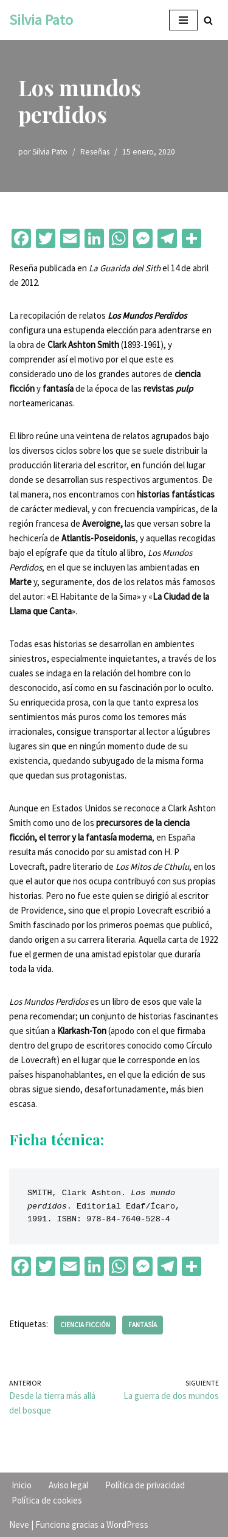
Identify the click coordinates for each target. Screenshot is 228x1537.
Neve (19, 1524)
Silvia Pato (49, 152)
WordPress (127, 1524)
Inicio (22, 1485)
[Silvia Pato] (41, 20)
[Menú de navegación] (183, 20)
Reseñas (94, 152)
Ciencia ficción (85, 1324)
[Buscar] (208, 20)
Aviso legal (68, 1485)
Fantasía (142, 1324)
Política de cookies (47, 1500)
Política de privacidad (145, 1485)
